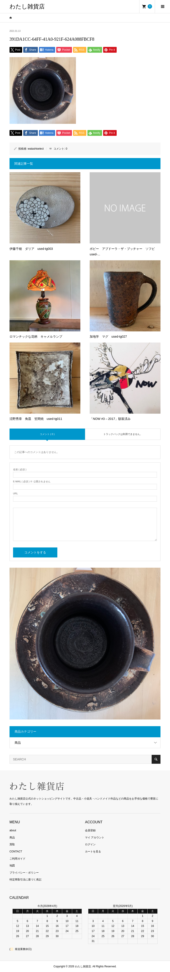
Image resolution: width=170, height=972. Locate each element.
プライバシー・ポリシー (24, 872)
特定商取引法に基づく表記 (25, 879)
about (13, 830)
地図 (12, 865)
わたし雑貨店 (27, 6)
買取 (12, 844)
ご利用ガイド (17, 858)
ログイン (90, 844)
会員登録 (90, 830)
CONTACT (16, 851)
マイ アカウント (94, 837)
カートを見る (93, 851)
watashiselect (36, 148)
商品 (18, 742)
